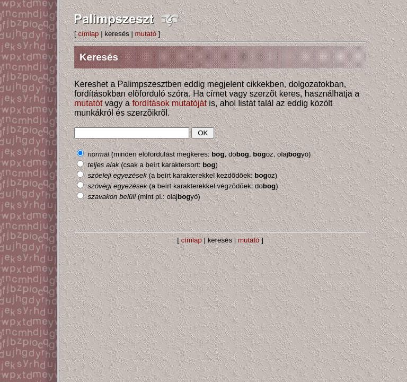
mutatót (88, 103)
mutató (146, 34)
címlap (88, 34)
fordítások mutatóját (169, 103)
